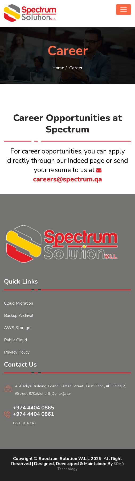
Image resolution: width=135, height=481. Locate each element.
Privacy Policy (17, 352)
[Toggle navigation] (123, 9)
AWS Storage (17, 328)
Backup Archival (18, 315)
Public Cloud (15, 340)
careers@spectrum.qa (67, 176)
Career (76, 68)
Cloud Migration (18, 303)
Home (58, 68)
